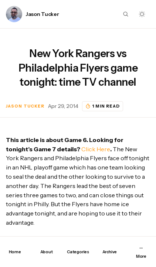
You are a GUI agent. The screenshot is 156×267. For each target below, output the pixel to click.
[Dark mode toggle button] (142, 14)
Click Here (95, 149)
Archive (109, 251)
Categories (78, 251)
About (46, 251)
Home (15, 251)
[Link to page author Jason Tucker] (14, 14)
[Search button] (126, 14)
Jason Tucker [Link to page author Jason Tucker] (42, 14)
